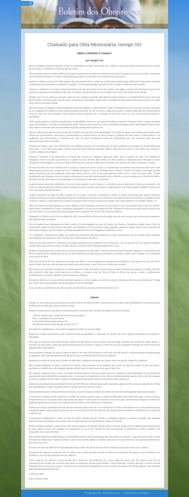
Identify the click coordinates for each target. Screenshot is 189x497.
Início (55, 26)
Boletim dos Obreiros (94, 11)
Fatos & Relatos (90, 26)
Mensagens (111, 26)
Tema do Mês (131, 26)
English (164, 2)
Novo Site (70, 26)
